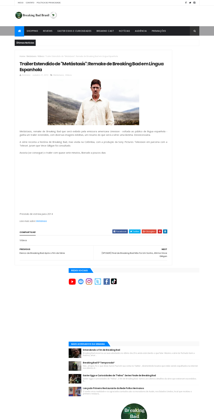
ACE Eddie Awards (152, 264)
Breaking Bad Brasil (154, 316)
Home (22, 56)
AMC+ (147, 280)
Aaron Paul (149, 290)
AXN (146, 285)
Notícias (124, 31)
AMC (146, 269)
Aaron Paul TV (151, 301)
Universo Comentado (155, 328)
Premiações (159, 31)
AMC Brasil (149, 274)
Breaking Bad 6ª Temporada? (172, 148)
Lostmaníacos (150, 324)
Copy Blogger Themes (51, 414)
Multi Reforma (150, 331)
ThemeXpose (32, 414)
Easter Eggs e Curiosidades (75, 31)
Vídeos (41, 56)
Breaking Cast (105, 31)
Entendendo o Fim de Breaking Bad (174, 132)
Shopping (32, 31)
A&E (146, 258)
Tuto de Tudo (150, 335)
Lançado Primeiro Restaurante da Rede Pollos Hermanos (177, 182)
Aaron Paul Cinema (153, 296)
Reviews (48, 31)
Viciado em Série (152, 320)
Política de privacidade (49, 3)
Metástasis (31, 56)
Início (20, 3)
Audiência (141, 31)
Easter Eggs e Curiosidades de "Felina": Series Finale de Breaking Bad (177, 165)
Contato (30, 3)
